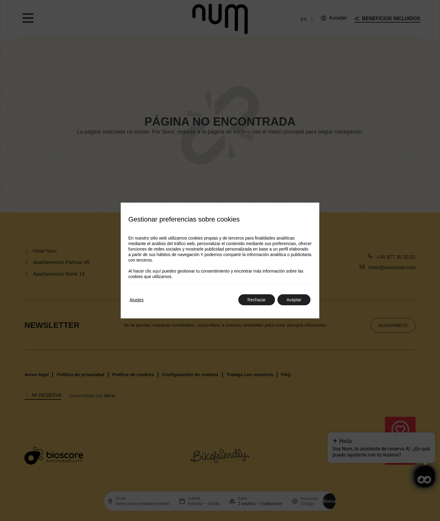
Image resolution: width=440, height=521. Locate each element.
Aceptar (294, 299)
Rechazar (257, 299)
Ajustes (137, 299)
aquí (156, 271)
